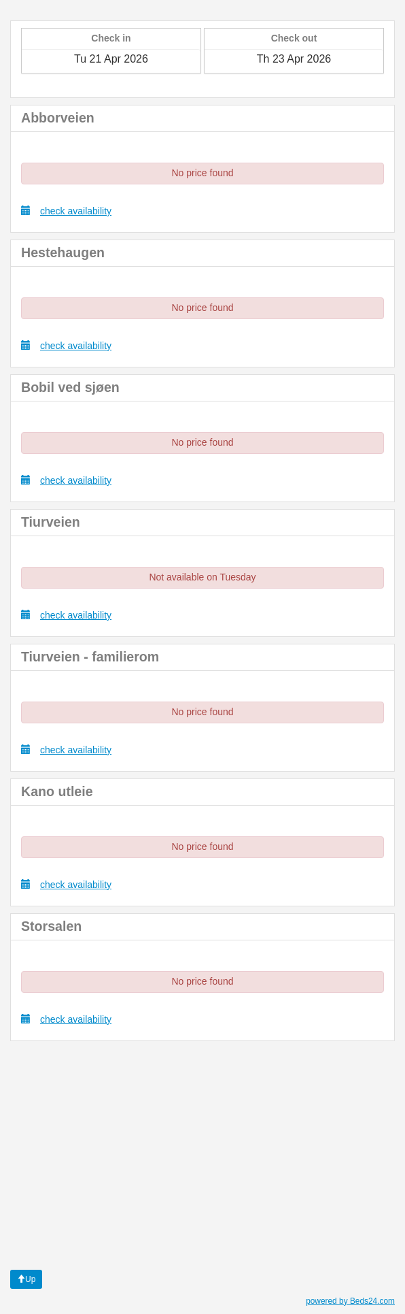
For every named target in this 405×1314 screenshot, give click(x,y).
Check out (294, 38)
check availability (66, 210)
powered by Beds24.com (350, 1301)
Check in (110, 38)
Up (26, 1279)
